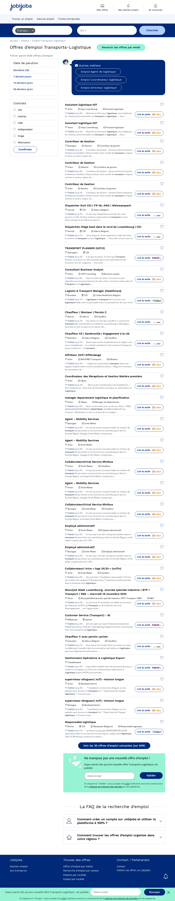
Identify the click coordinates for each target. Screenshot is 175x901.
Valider (151, 775)
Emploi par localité (73, 879)
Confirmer (25, 149)
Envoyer (154, 892)
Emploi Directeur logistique (99, 87)
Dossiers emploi (19, 866)
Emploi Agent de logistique (98, 71)
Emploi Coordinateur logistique (101, 79)
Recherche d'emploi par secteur (81, 870)
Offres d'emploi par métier (78, 866)
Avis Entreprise (18, 870)
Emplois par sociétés (74, 874)
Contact (121, 866)
